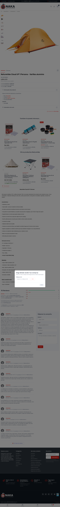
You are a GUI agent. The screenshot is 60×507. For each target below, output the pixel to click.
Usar (33, 279)
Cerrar (42, 284)
